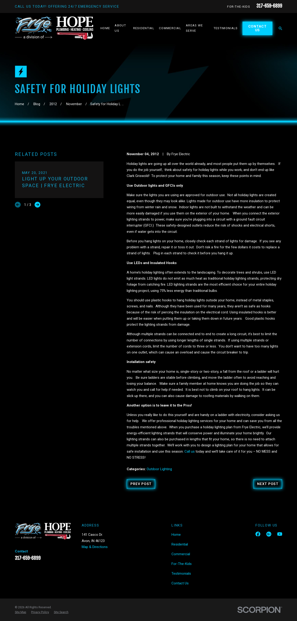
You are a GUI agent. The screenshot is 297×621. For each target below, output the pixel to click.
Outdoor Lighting (159, 469)
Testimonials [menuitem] (226, 28)
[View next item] (37, 205)
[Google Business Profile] (268, 534)
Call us (189, 451)
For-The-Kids (238, 6)
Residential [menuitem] (143, 28)
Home (176, 535)
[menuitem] (20, 612)
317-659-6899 (269, 6)
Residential (179, 544)
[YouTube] (279, 534)
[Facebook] (257, 534)
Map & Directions (95, 547)
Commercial (180, 554)
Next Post (267, 484)
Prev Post (141, 484)
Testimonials (181, 573)
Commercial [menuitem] (170, 28)
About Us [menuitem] (120, 28)
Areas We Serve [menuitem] (194, 28)
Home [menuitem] (105, 28)
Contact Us (257, 28)
